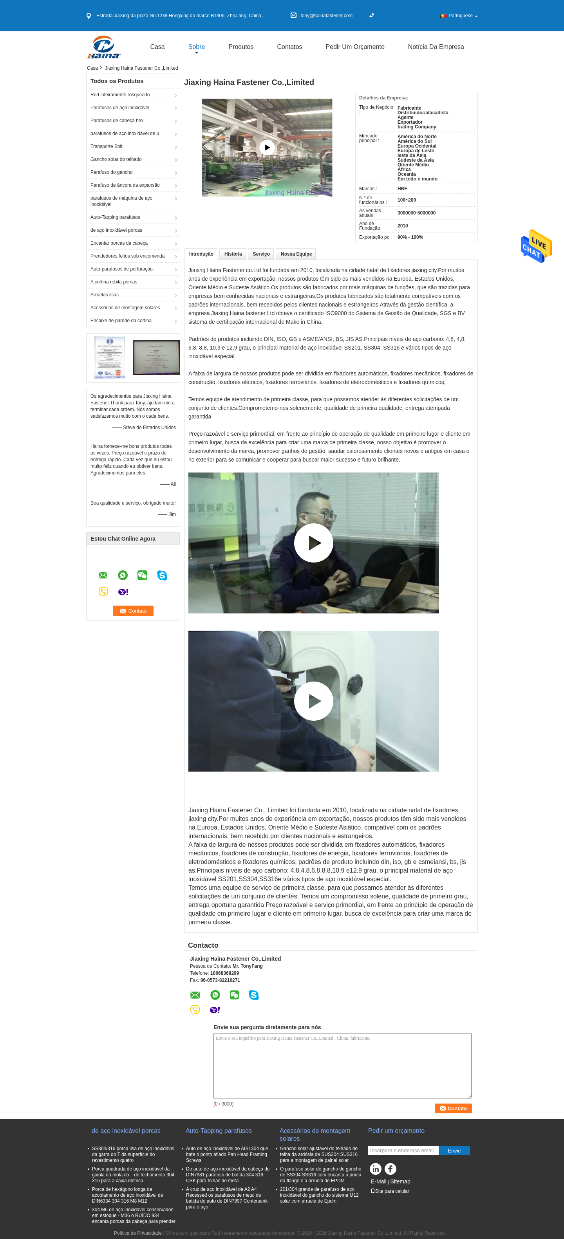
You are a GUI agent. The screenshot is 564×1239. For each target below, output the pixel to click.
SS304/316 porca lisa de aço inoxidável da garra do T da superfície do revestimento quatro (133, 1154)
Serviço (261, 254)
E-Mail (379, 1181)
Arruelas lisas (104, 295)
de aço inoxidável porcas (116, 230)
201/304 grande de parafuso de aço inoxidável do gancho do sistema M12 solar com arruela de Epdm (319, 1195)
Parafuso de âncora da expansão (125, 185)
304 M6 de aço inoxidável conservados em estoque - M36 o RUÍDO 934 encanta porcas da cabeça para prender (133, 1215)
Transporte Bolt (106, 146)
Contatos (289, 46)
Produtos (240, 46)
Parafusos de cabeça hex (116, 120)
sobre (196, 46)
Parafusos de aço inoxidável (119, 107)
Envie (454, 1151)
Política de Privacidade (138, 1233)
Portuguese (463, 15)
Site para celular (390, 1191)
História (233, 254)
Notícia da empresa (436, 46)
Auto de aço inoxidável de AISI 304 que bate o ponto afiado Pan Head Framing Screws (227, 1154)
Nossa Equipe (296, 254)
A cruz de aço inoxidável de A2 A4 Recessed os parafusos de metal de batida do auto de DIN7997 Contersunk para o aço (227, 1198)
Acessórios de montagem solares (125, 307)
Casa (157, 46)
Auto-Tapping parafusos (115, 217)
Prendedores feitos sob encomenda (127, 256)
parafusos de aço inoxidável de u (124, 133)
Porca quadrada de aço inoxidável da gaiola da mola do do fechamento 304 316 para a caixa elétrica (133, 1174)
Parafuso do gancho (111, 172)
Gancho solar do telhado (116, 159)
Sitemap (400, 1181)
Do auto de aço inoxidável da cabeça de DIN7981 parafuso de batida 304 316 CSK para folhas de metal (228, 1174)
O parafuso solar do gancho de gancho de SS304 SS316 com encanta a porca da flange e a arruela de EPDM (320, 1174)
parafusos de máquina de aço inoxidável (121, 201)
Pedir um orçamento (355, 46)
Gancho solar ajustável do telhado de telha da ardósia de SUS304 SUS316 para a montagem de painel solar (319, 1154)
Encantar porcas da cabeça (119, 243)
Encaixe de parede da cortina (121, 320)
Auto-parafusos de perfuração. (122, 269)
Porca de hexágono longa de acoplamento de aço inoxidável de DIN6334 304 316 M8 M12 (127, 1195)
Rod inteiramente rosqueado (120, 94)
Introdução (201, 254)
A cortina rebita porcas (113, 282)
